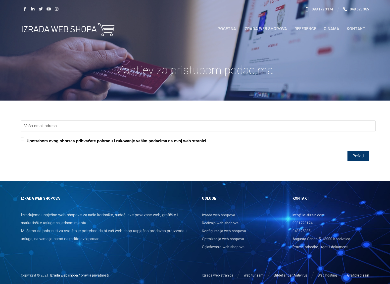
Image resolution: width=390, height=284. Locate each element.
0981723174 (302, 223)
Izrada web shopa (64, 275)
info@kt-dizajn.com (308, 215)
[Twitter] (41, 9)
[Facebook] (25, 9)
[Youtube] (49, 9)
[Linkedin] (33, 9)
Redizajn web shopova (220, 223)
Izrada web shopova (218, 215)
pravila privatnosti (95, 275)
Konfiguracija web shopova (224, 231)
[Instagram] (57, 9)
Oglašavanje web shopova (223, 247)
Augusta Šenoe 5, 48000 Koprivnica (321, 239)
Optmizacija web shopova (223, 239)
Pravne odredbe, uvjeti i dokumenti (320, 247)
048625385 (301, 231)
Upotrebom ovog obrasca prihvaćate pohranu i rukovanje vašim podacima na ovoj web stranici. (117, 141)
